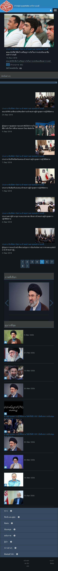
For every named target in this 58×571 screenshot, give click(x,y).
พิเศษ (6, 523)
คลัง (28, 566)
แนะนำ (52, 560)
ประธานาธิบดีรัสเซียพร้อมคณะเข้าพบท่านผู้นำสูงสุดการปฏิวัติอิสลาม (26, 159)
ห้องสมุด (7, 529)
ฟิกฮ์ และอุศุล (9, 517)
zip (20, 68)
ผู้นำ (6, 542)
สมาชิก (27, 563)
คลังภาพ (7, 535)
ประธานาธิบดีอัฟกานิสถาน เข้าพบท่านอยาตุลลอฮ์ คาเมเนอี (27, 49)
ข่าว (6, 511)
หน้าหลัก (26, 560)
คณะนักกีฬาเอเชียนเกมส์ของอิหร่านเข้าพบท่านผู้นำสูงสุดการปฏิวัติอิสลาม (28, 112)
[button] (55, 10)
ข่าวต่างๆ (8, 548)
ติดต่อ (52, 563)
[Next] (27, 266)
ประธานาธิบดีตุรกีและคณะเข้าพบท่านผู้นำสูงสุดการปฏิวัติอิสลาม (25, 188)
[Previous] (22, 262)
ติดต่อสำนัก (9, 554)
